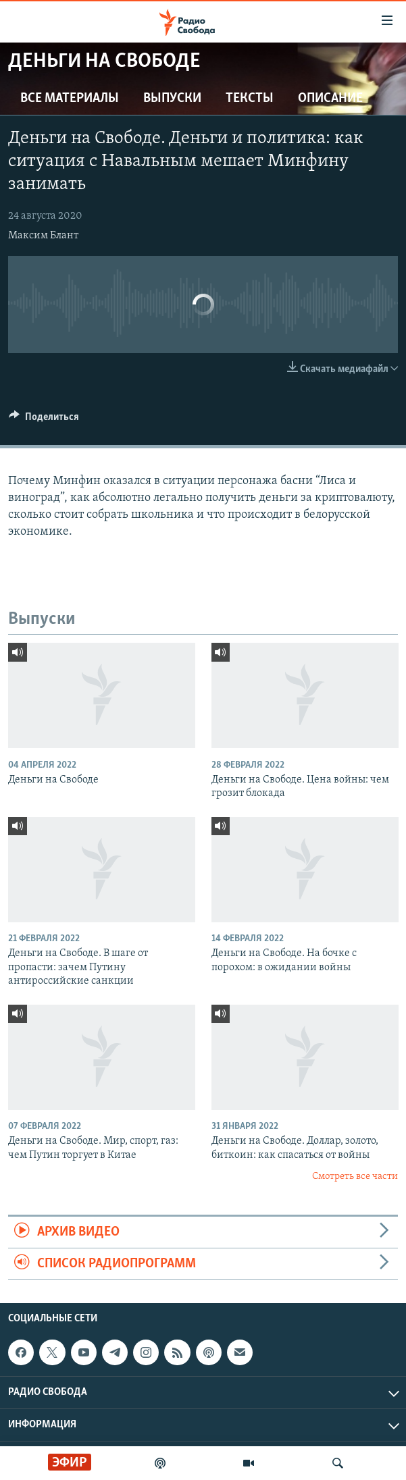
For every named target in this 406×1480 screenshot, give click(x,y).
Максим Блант (43, 235)
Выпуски (172, 98)
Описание (330, 98)
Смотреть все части (355, 1176)
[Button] (44, 420)
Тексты (250, 98)
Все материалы (69, 98)
